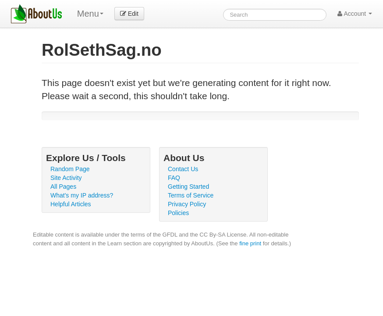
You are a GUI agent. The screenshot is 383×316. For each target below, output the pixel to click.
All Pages (63, 186)
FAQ (174, 177)
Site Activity (66, 177)
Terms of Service (190, 195)
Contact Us (183, 168)
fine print (250, 243)
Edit (129, 13)
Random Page (70, 168)
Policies (178, 212)
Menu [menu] (90, 13)
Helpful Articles (70, 204)
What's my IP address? (81, 195)
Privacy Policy (187, 204)
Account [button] (354, 13)
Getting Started (188, 186)
